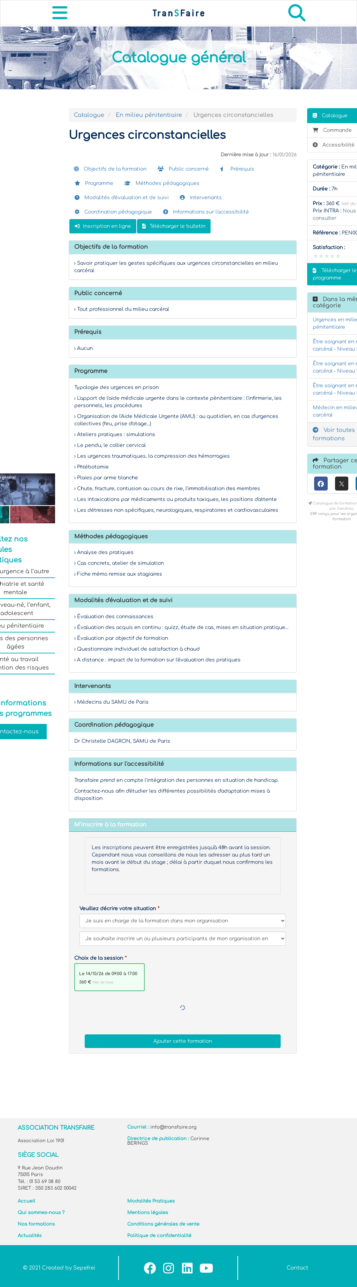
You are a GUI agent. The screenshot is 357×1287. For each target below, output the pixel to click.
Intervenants (201, 197)
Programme (94, 183)
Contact (297, 1268)
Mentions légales (147, 1212)
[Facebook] (321, 484)
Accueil (26, 1201)
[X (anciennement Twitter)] (342, 484)
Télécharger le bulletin (173, 226)
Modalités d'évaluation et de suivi (122, 197)
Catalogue (89, 115)
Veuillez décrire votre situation (117, 908)
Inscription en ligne (103, 226)
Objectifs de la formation (110, 169)
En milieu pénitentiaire (149, 115)
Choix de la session (98, 958)
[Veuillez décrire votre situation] (182, 938)
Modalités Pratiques (151, 1201)
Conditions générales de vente (163, 1224)
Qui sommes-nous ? (41, 1212)
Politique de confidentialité (159, 1235)
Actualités (29, 1235)
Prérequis (237, 169)
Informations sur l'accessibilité (206, 212)
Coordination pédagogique (113, 212)
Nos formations (36, 1224)
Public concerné (183, 169)
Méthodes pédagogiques (161, 183)
